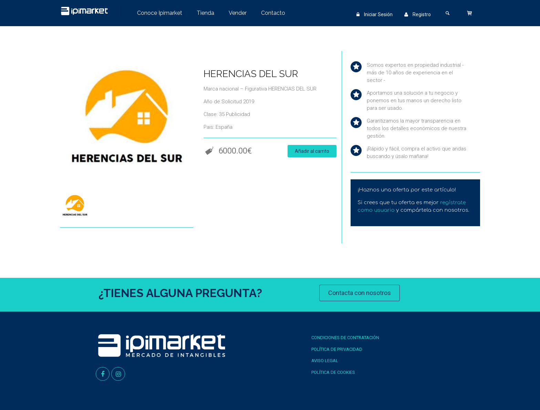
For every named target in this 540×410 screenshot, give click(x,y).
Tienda (205, 13)
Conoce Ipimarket (159, 13)
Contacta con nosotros (359, 292)
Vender (238, 13)
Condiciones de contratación (345, 337)
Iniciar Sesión (374, 14)
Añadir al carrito (312, 151)
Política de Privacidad (336, 349)
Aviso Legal (324, 360)
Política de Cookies (333, 372)
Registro (417, 14)
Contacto (273, 13)
